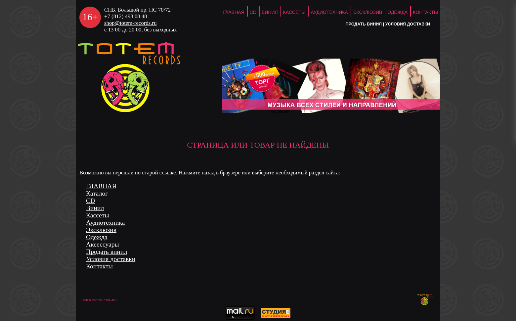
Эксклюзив (367, 12)
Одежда (397, 12)
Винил (270, 12)
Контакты (425, 12)
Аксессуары (102, 244)
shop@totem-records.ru (130, 23)
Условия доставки (407, 24)
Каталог (97, 193)
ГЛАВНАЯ (233, 12)
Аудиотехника (329, 12)
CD (253, 12)
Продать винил (363, 24)
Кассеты (294, 12)
